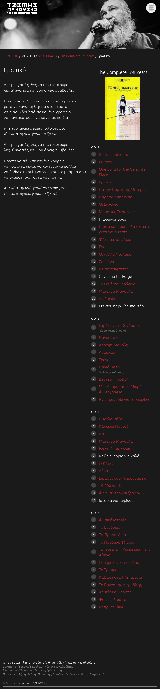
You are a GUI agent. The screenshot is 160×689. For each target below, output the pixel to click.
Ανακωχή (107, 352)
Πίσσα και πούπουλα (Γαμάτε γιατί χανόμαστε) (124, 228)
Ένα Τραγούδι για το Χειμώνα (125, 399)
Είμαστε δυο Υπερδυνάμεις (122, 478)
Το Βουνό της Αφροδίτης (120, 584)
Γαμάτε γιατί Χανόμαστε (120, 325)
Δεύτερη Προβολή (115, 379)
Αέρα (103, 470)
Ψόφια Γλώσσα (112, 599)
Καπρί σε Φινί (111, 606)
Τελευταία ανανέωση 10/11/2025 (25, 683)
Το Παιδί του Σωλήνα (117, 283)
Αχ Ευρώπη (109, 298)
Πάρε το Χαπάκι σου (117, 196)
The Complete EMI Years (77, 55)
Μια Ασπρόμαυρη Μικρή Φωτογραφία (120, 389)
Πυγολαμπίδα (111, 418)
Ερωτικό (106, 181)
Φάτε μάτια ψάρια (115, 239)
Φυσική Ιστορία (112, 519)
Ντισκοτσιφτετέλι (114, 268)
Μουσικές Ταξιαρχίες (117, 211)
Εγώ (102, 246)
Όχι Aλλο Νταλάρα (115, 254)
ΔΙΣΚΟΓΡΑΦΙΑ (47, 55)
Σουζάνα (106, 261)
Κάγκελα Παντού (113, 426)
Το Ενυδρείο (109, 527)
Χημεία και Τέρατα (115, 591)
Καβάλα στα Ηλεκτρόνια (120, 577)
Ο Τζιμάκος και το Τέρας (120, 562)
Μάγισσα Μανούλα (116, 291)
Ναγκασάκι (108, 337)
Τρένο (104, 359)
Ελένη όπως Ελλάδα (116, 448)
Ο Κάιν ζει (107, 463)
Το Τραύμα (108, 569)
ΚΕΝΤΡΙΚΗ (11, 55)
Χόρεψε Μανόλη (113, 344)
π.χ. (102, 433)
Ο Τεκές (105, 161)
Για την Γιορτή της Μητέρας (122, 189)
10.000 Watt (110, 485)
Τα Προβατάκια (112, 534)
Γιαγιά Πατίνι (110, 366)
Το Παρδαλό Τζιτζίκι (116, 542)
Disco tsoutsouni (113, 154)
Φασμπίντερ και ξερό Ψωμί (123, 492)
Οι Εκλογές (108, 204)
